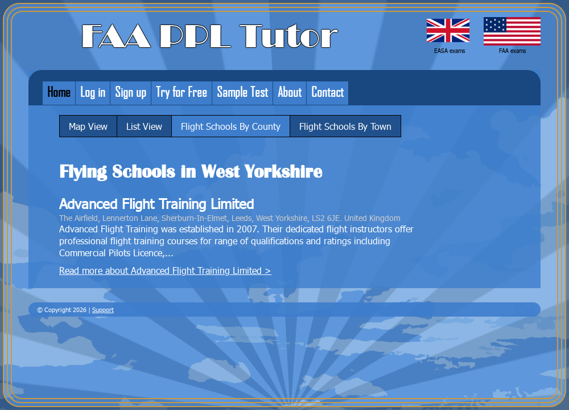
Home (59, 92)
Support (103, 309)
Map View (88, 126)
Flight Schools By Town (345, 126)
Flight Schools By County (231, 126)
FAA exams (512, 50)
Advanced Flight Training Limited (156, 203)
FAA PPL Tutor (209, 36)
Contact (327, 92)
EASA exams (449, 50)
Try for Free (181, 92)
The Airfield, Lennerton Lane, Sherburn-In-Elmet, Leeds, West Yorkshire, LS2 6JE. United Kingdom (230, 217)
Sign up (130, 92)
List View (144, 126)
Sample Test (242, 92)
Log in (92, 92)
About (290, 92)
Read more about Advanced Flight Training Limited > (165, 270)
